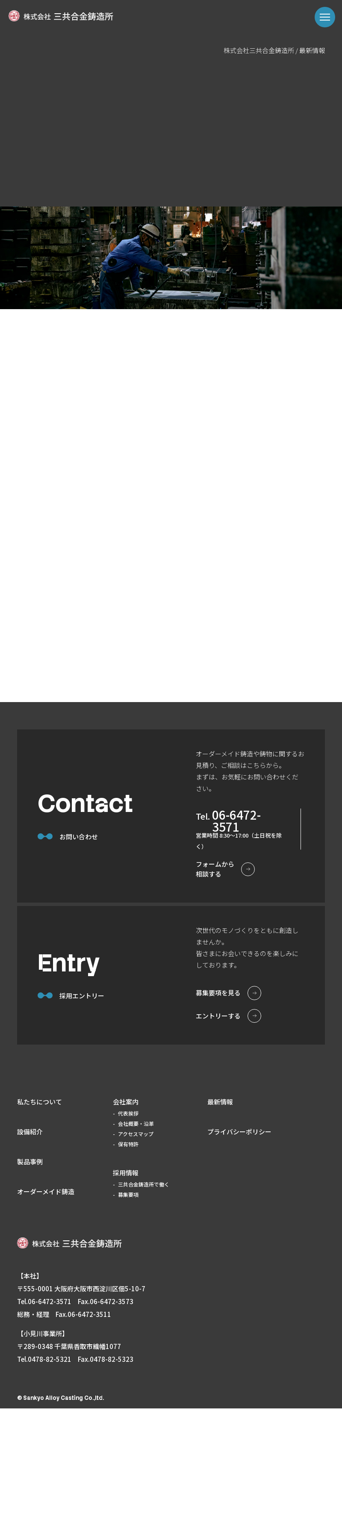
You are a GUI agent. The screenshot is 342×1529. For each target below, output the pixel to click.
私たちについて (39, 1222)
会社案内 (126, 1222)
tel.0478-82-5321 (44, 1479)
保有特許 (128, 1264)
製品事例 (30, 1282)
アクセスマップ (135, 1254)
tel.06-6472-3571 (44, 1421)
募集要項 (128, 1315)
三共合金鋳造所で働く (143, 1304)
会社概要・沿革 (136, 1244)
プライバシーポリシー (239, 1252)
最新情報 (220, 1222)
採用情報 (126, 1293)
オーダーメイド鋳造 (45, 1312)
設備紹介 (30, 1252)
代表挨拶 (128, 1233)
